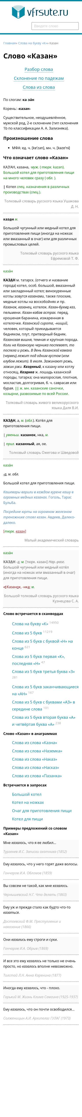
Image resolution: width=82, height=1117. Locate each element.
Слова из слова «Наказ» (34, 759)
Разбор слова (39, 69)
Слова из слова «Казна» (34, 742)
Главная (9, 43)
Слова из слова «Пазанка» (37, 775)
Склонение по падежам (39, 78)
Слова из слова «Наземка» (37, 750)
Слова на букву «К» (32, 43)
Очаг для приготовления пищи (42, 810)
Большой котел (27, 794)
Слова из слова (39, 87)
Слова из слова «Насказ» (35, 767)
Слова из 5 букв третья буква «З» (43, 671)
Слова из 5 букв (27, 632)
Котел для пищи (27, 819)
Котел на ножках (28, 802)
